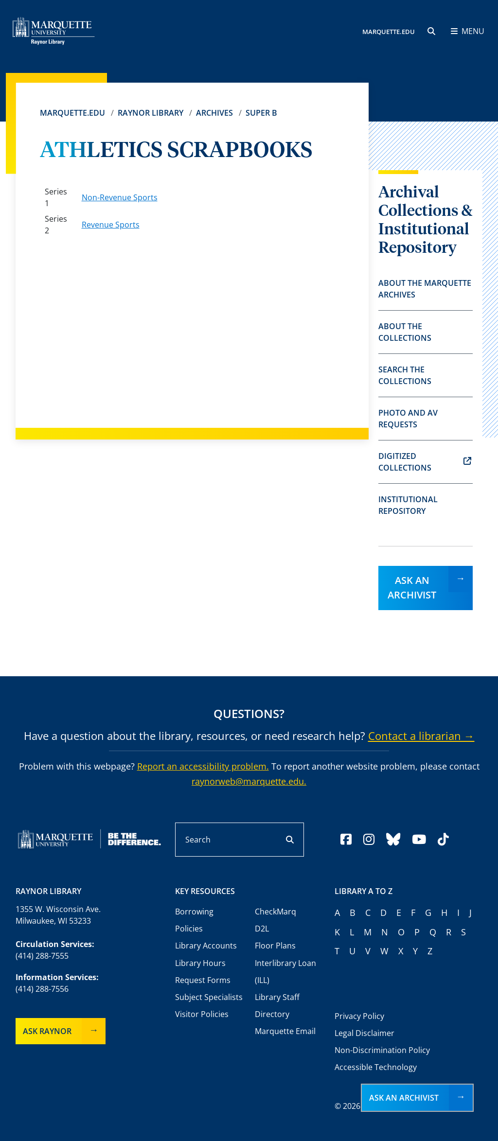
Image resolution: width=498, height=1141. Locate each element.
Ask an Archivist (412, 587)
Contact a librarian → (421, 735)
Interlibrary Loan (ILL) (285, 971)
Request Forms (203, 980)
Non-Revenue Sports (120, 197)
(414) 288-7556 (42, 988)
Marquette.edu (72, 112)
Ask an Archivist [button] (404, 1097)
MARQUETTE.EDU (388, 31)
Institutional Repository (408, 505)
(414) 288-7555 (42, 955)
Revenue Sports (111, 224)
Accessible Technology (376, 1067)
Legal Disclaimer (364, 1033)
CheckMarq (275, 911)
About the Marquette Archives (424, 289)
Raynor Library (150, 112)
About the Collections (404, 332)
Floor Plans (275, 945)
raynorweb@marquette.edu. (249, 781)
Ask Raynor (47, 1031)
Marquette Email (285, 1031)
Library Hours (200, 963)
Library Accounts (206, 945)
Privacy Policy (359, 1016)
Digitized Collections (424, 462)
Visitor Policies (202, 1014)
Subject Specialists (209, 997)
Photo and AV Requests (408, 418)
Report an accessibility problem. (203, 766)
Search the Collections (404, 375)
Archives (214, 112)
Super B (261, 112)
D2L (262, 928)
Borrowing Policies (194, 920)
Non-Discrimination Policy (382, 1050)
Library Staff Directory (277, 1005)
